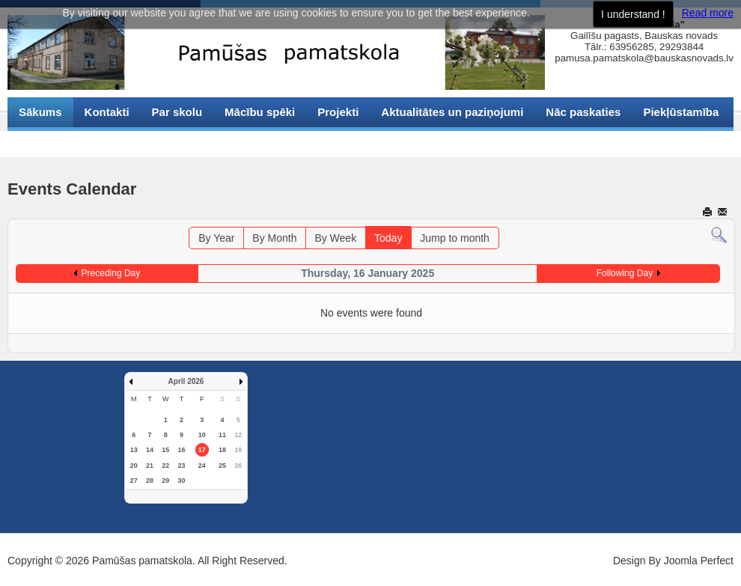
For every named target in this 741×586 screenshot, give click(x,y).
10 (202, 435)
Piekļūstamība (681, 112)
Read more (708, 13)
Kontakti (107, 112)
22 (165, 465)
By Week (335, 238)
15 (165, 450)
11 (222, 435)
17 (202, 450)
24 (202, 465)
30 (181, 480)
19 (238, 450)
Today (388, 238)
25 (222, 465)
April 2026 (186, 381)
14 (149, 450)
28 (149, 480)
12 (238, 435)
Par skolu (177, 112)
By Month (274, 238)
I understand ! (633, 14)
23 (181, 465)
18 (222, 450)
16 (181, 450)
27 (134, 480)
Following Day (625, 273)
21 (149, 465)
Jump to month (455, 238)
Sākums (40, 112)
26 (238, 465)
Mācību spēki (260, 112)
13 (134, 450)
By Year (216, 238)
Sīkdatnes (45, 141)
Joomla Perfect (699, 561)
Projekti (338, 112)
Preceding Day (111, 273)
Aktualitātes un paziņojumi (452, 112)
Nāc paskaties (583, 112)
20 (134, 465)
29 (165, 480)
